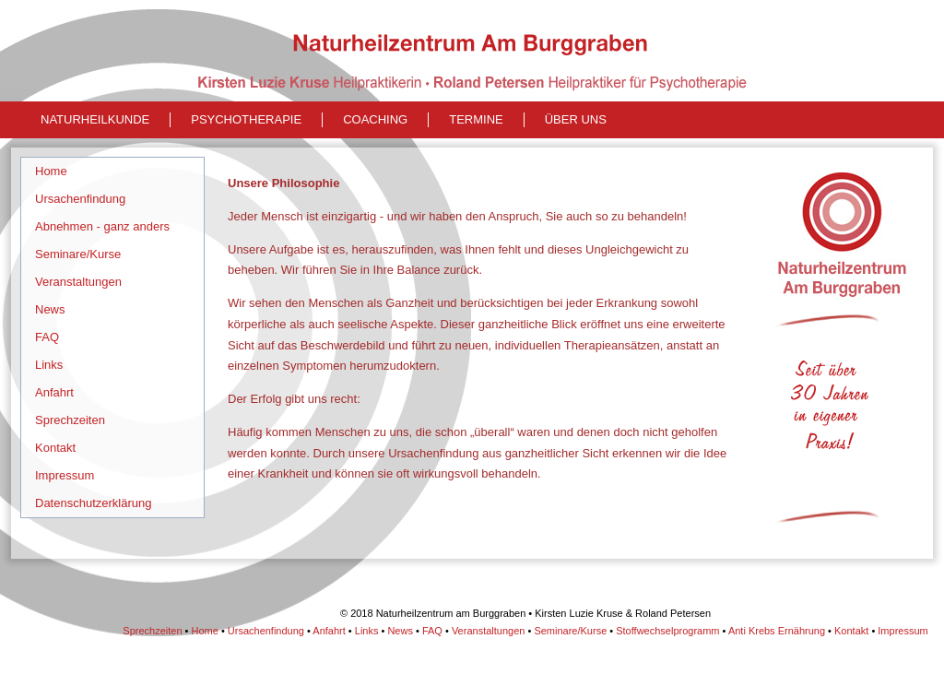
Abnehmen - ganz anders (102, 226)
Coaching (375, 119)
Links (49, 365)
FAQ (47, 337)
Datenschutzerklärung (93, 503)
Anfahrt (54, 392)
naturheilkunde (95, 119)
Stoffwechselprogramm (667, 630)
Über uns (576, 119)
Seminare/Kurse (78, 254)
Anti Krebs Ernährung (776, 630)
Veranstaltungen (78, 282)
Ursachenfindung (80, 199)
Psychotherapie (246, 119)
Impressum (64, 475)
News (50, 309)
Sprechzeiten (70, 420)
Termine (476, 119)
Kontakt (55, 448)
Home (51, 171)
